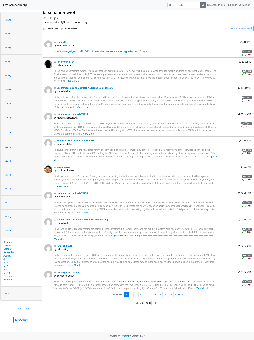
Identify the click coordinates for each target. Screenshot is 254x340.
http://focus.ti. (67, 107)
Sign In (232, 5)
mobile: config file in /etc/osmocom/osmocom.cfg (81, 219)
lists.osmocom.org (15, 5)
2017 (8, 146)
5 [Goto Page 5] (145, 294)
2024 (8, 48)
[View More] (74, 81)
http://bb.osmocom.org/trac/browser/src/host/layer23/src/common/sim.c (153, 281)
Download (21, 319)
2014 (8, 188)
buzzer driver (62, 167)
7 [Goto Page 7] (155, 294)
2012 (8, 217)
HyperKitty (126, 336)
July (5, 259)
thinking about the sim (66, 272)
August (7, 255)
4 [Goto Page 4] (140, 294)
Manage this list (216, 5)
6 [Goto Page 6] (150, 294)
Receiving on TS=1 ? (65, 61)
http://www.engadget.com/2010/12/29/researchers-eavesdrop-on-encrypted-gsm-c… (96, 51)
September (8, 252)
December (8, 242)
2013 (8, 203)
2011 (8, 231)
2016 (8, 160)
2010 (8, 294)
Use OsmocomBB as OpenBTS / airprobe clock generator (84, 88)
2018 (8, 132)
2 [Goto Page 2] (131, 294)
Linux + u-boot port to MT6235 (71, 114)
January (7, 279)
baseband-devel (59, 12)
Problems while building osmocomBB (74, 140)
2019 (8, 118)
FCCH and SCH (63, 246)
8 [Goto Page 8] (160, 294)
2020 (8, 104)
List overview (21, 308)
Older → (179, 294)
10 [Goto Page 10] (170, 294)
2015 (8, 174)
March (6, 272)
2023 (8, 62)
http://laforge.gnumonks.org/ (126, 235)
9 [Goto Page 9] (165, 294)
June (5, 262)
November (8, 245)
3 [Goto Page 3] (136, 294)
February (7, 276)
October (7, 249)
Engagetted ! (61, 42)
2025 (8, 33)
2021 (8, 90)
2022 (8, 76)
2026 (8, 19)
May (5, 266)
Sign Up (244, 5)
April (5, 269)
